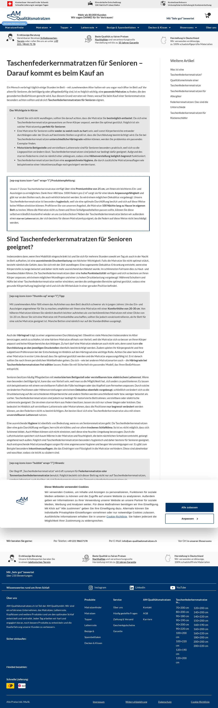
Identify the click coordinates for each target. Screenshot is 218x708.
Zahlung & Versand (123, 619)
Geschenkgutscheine (124, 625)
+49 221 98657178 (76, 540)
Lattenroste (90, 625)
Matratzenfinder (93, 607)
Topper (88, 619)
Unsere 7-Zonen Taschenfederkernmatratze (34, 188)
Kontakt (147, 607)
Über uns (118, 607)
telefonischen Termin (39, 561)
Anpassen (190, 698)
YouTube (181, 587)
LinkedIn (140, 587)
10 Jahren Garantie (129, 42)
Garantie (117, 631)
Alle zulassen (189, 687)
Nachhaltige (101, 39)
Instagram (100, 587)
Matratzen (89, 613)
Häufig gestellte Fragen (125, 613)
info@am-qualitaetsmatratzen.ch (138, 540)
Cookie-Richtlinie (116, 696)
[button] (44, 28)
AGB (145, 613)
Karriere (147, 619)
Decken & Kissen (93, 642)
